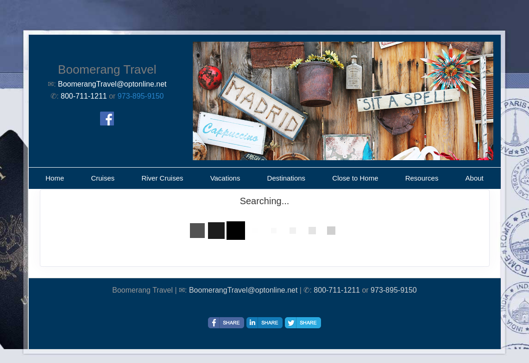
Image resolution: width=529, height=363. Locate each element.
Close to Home (355, 178)
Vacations (225, 178)
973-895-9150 (141, 96)
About (475, 178)
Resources (422, 178)
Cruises (102, 178)
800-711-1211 (337, 290)
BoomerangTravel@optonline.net (243, 290)
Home (54, 178)
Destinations (286, 178)
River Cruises (162, 178)
